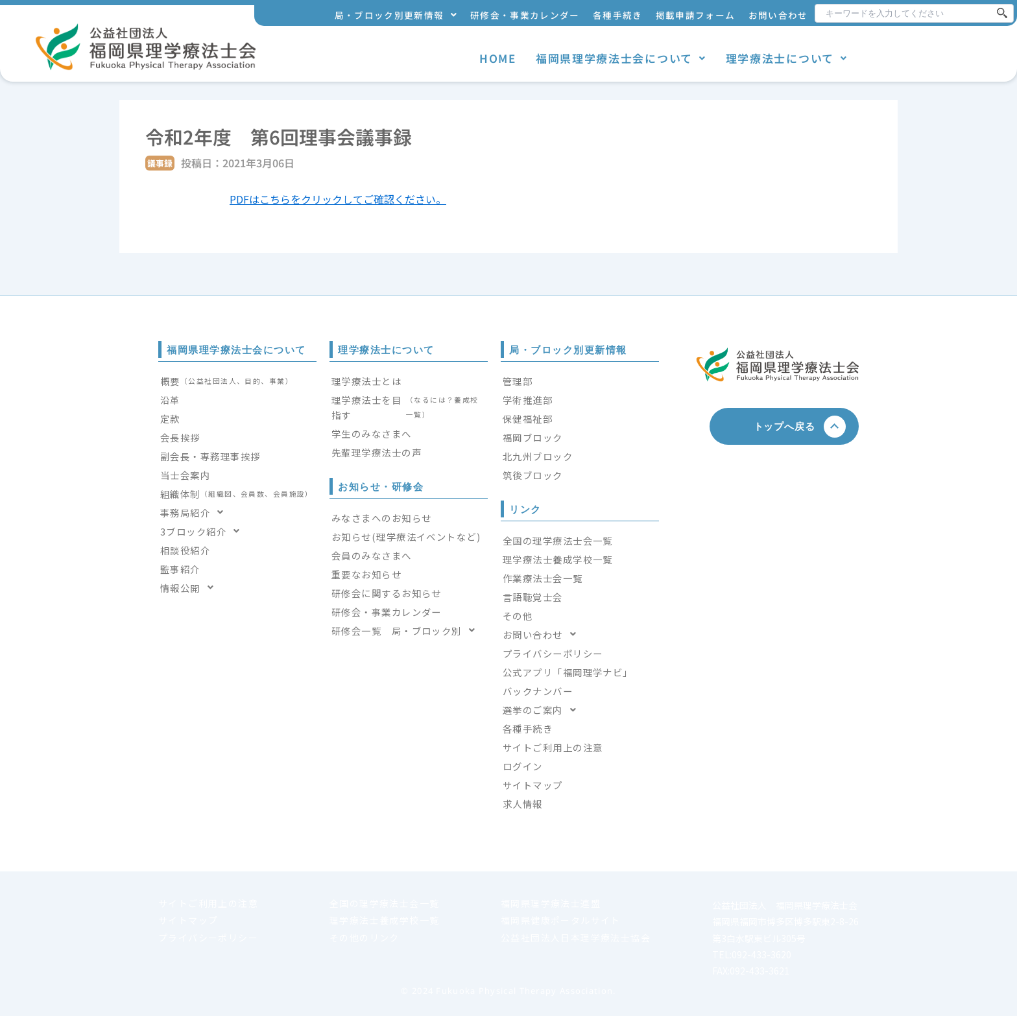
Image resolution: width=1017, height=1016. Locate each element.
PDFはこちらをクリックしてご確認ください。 (338, 199)
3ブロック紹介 (204, 531)
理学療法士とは (366, 381)
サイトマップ (533, 785)
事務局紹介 (196, 512)
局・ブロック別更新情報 (396, 14)
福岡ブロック (533, 437)
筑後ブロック (533, 475)
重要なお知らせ (366, 574)
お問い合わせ (778, 14)
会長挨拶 (180, 437)
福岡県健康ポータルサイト (561, 920)
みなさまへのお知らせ (381, 518)
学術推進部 (528, 400)
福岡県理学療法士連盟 (551, 903)
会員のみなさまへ (371, 555)
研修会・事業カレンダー (525, 14)
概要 (226, 380)
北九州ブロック (538, 456)
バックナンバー (538, 691)
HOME (497, 58)
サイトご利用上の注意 (553, 747)
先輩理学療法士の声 (376, 452)
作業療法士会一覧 (543, 578)
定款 (170, 418)
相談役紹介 (185, 550)
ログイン (523, 766)
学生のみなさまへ (371, 433)
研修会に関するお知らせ (386, 593)
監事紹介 (180, 569)
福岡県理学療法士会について (621, 58)
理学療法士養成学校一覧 (558, 559)
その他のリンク (364, 937)
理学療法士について (787, 58)
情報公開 (190, 587)
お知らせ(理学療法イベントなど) (406, 536)
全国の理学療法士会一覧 (558, 540)
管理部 (517, 381)
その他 (517, 615)
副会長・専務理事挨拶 (210, 456)
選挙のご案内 (543, 709)
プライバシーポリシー (553, 653)
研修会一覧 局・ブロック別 (407, 630)
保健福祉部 (528, 418)
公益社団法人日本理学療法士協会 (576, 937)
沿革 (170, 400)
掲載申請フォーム (696, 14)
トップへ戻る (790, 425)
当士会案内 (185, 475)
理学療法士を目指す (408, 407)
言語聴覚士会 (533, 597)
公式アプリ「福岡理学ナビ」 (568, 672)
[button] (396, 15)
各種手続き (618, 14)
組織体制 (236, 493)
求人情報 (523, 803)
